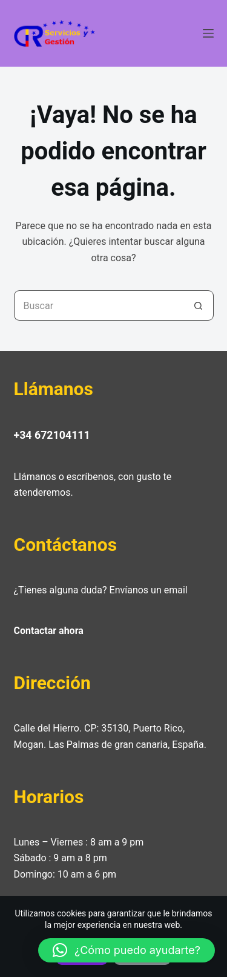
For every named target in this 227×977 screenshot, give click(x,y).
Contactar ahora (49, 630)
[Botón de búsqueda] (198, 305)
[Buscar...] (98, 305)
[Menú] (208, 33)
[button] (126, 950)
